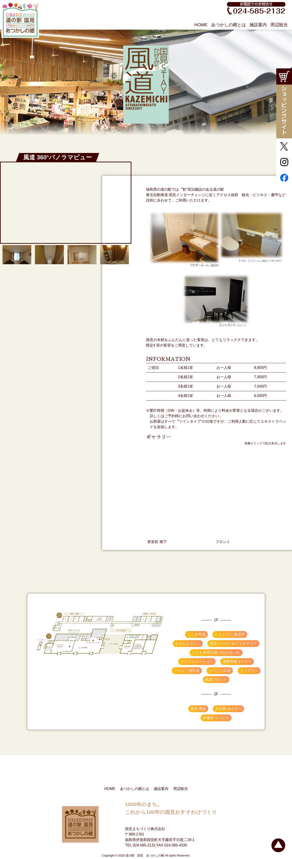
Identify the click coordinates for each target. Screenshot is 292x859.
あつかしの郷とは (228, 24)
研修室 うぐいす (216, 718)
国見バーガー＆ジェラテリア (233, 643)
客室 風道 (198, 709)
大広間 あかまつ (228, 709)
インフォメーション (196, 661)
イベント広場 (220, 671)
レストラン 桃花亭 (230, 634)
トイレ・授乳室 (187, 671)
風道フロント (216, 679)
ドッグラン (249, 671)
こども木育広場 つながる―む (216, 653)
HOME (201, 24)
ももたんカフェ (188, 643)
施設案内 (258, 24)
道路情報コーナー (237, 661)
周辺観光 (279, 24)
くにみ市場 (196, 634)
